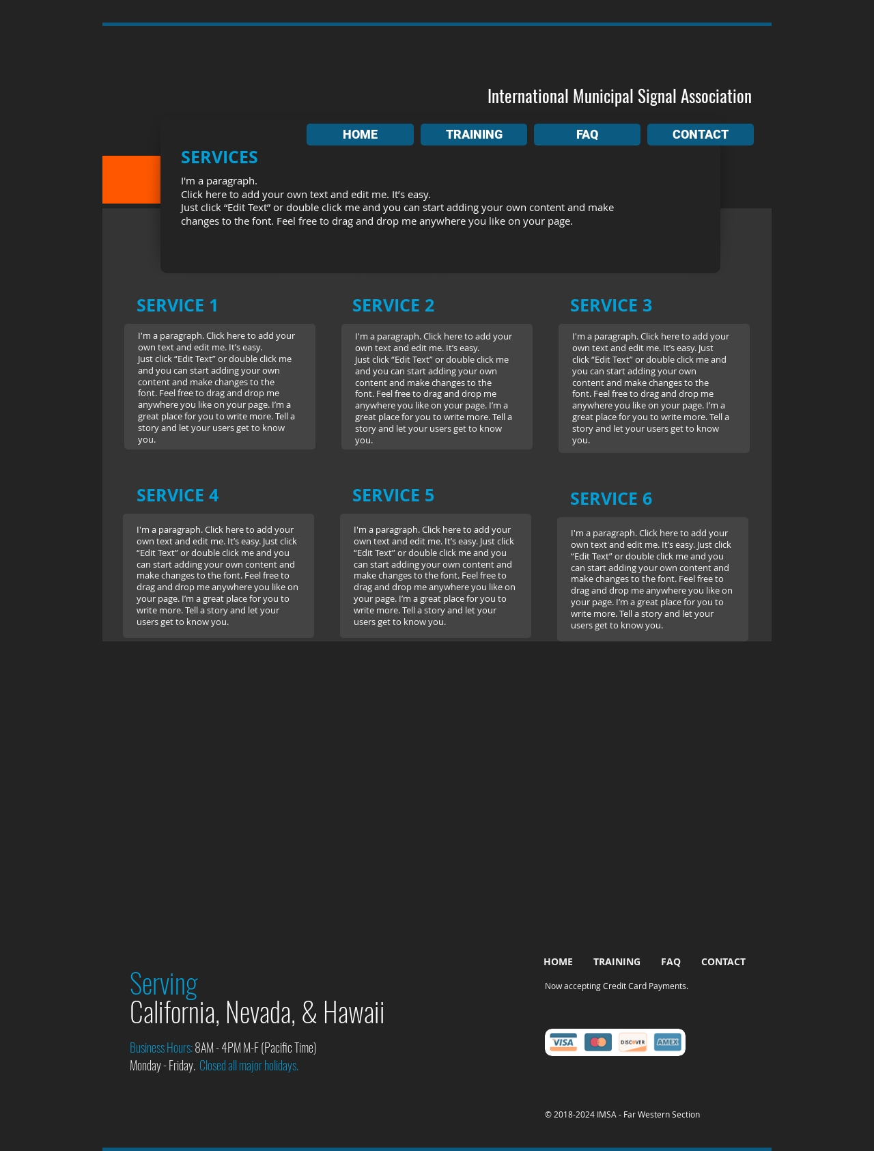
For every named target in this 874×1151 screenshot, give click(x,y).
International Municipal (561, 95)
